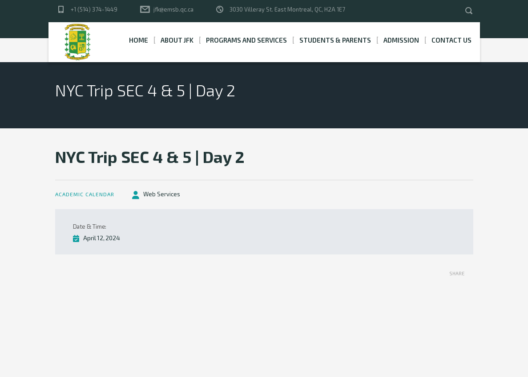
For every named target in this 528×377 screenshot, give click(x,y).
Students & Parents (335, 40)
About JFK (177, 40)
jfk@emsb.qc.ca (173, 9)
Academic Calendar (84, 194)
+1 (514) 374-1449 (94, 9)
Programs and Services (246, 40)
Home (138, 40)
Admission (401, 40)
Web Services (161, 194)
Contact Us (451, 40)
